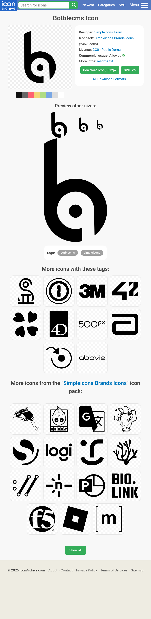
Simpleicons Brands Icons (114, 38)
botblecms (68, 252)
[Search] (73, 5)
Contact (67, 570)
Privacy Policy (86, 570)
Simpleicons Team (108, 32)
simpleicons (92, 252)
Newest (88, 5)
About (52, 570)
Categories (106, 5)
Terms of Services (114, 570)
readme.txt (105, 61)
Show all (75, 550)
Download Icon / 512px (99, 70)
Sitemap (137, 570)
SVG (122, 5)
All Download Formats (109, 79)
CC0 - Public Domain (108, 50)
